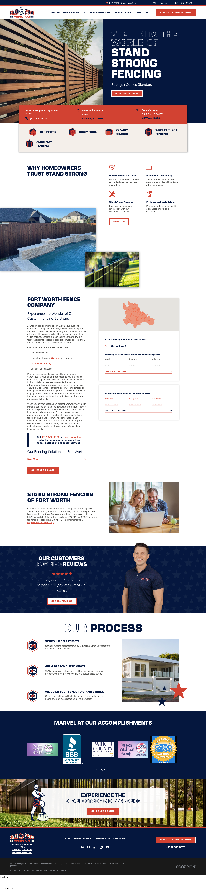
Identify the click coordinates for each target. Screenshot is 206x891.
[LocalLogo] (22, 12)
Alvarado (110, 398)
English (6, 888)
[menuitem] (16, 870)
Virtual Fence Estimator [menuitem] (68, 12)
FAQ (154, 2)
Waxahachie (136, 404)
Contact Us (102, 838)
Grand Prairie (112, 404)
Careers (119, 838)
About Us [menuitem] (142, 12)
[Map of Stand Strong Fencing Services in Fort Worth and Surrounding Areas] (140, 314)
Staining (55, 358)
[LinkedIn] (94, 847)
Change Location (128, 2)
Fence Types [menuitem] (123, 12)
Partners (163, 2)
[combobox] (9, 888)
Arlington (134, 398)
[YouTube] (107, 847)
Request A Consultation (176, 12)
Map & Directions (22, 852)
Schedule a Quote (127, 93)
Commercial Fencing (40, 363)
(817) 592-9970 (183, 2)
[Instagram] (101, 847)
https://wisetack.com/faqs (40, 522)
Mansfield (158, 404)
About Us (120, 221)
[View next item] (109, 769)
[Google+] (82, 847)
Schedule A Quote (103, 815)
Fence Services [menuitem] (100, 12)
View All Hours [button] (151, 118)
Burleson (157, 398)
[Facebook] (88, 847)
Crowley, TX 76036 (93, 118)
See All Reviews (61, 601)
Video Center (82, 838)
